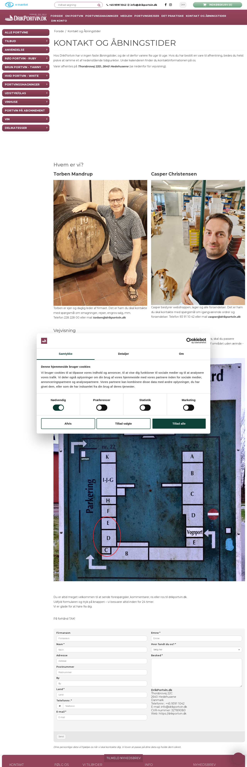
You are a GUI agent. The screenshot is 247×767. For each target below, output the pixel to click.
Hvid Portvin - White (22, 76)
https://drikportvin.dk (172, 713)
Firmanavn (63, 632)
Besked (157, 655)
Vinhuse (11, 102)
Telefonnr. (64, 700)
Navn (60, 644)
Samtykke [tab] (66, 353)
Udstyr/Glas (15, 93)
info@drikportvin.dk (142, 4)
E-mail (61, 711)
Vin (7, 119)
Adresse (62, 655)
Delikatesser (16, 128)
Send (61, 736)
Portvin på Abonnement (25, 110)
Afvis (68, 423)
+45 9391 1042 (117, 4)
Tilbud (10, 41)
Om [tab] (181, 353)
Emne (155, 632)
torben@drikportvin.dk (109, 317)
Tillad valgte (123, 423)
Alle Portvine (16, 32)
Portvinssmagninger (22, 84)
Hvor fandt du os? (163, 644)
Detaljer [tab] (123, 353)
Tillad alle (178, 423)
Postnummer (65, 666)
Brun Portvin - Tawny (23, 67)
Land (60, 689)
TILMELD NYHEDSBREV (124, 758)
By (57, 678)
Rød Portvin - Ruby (20, 58)
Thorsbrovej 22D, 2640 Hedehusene (103, 66)
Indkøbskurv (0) (217, 5)
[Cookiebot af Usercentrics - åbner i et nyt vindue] (189, 341)
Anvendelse (14, 50)
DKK (183, 4)
